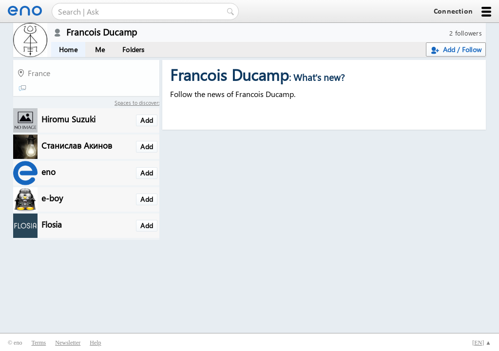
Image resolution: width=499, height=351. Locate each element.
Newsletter (67, 342)
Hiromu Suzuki (68, 118)
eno (48, 171)
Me (100, 49)
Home (68, 49)
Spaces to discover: (137, 102)
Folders (133, 49)
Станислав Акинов (76, 145)
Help (95, 342)
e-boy (52, 197)
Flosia (51, 224)
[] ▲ (481, 342)
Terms (38, 342)
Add (146, 120)
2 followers (465, 33)
